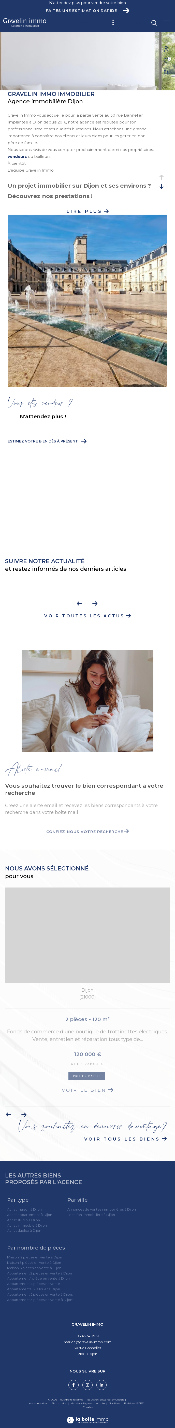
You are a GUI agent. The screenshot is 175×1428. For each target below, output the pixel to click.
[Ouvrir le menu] (167, 23)
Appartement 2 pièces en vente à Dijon (39, 1273)
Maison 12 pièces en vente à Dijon (34, 1257)
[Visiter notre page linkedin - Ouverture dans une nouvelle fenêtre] (101, 1385)
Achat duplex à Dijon (24, 1230)
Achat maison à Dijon (24, 1209)
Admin (101, 1403)
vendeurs (18, 156)
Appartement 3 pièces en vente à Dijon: (40, 1300)
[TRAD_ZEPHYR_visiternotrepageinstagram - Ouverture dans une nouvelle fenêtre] (87, 1385)
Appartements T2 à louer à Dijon (33, 1289)
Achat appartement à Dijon (29, 1215)
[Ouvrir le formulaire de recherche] (140, 23)
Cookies (88, 1407)
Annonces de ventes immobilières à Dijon (101, 1209)
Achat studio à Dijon (23, 1220)
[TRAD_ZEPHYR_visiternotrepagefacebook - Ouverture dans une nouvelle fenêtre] (73, 1385)
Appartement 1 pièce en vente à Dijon (38, 1278)
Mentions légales (81, 1403)
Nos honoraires (37, 1403)
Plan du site (59, 1403)
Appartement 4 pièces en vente (33, 1284)
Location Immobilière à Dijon (91, 1215)
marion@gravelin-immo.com (87, 1342)
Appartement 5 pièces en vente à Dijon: (40, 1294)
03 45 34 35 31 (88, 1336)
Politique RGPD (134, 1403)
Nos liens (115, 1403)
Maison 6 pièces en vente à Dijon (34, 1268)
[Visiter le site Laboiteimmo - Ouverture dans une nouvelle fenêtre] (87, 1416)
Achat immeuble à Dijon (27, 1225)
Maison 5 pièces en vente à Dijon (34, 1262)
